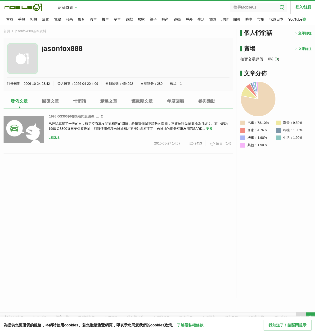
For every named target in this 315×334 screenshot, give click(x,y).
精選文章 (108, 101)
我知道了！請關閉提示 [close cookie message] (287, 325)
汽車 (93, 19)
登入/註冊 (303, 7)
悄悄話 (79, 101)
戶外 (189, 19)
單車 (117, 19)
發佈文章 (19, 101)
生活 (201, 19)
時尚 (165, 19)
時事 (248, 19)
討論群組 (65, 7)
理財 (225, 19)
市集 (260, 19)
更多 (209, 129)
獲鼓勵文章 (142, 101)
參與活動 (206, 101)
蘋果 (69, 19)
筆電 (45, 19)
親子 (153, 19)
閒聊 (236, 19)
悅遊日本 (276, 19)
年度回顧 (175, 101)
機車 (105, 19)
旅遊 (212, 19)
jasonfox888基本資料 (30, 31)
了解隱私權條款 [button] (190, 325)
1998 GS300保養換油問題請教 (71, 116)
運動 (177, 19)
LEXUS (54, 138)
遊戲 (129, 19)
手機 (21, 19)
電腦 (57, 19)
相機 (33, 19)
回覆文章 (50, 101)
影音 (81, 19)
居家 (141, 19)
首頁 (9, 19)
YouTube (297, 19)
